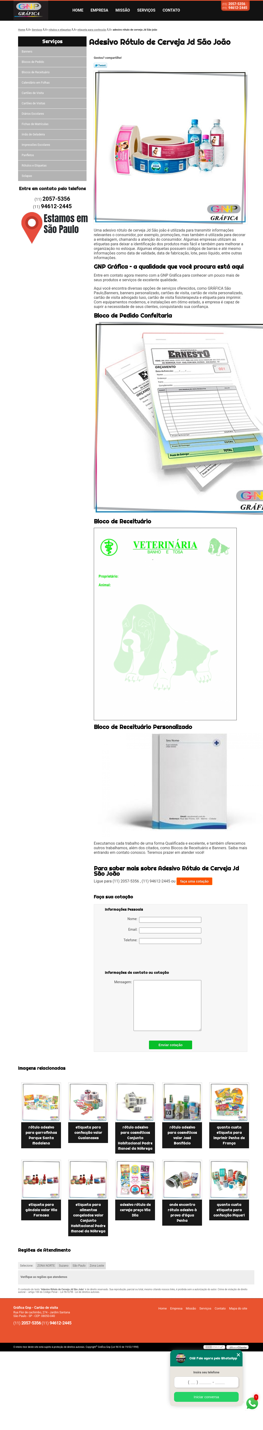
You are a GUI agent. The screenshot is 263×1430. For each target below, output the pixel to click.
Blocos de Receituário (36, 72)
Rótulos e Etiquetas (34, 165)
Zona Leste (97, 1265)
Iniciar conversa (206, 1397)
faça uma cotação (194, 881)
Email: (164, 930)
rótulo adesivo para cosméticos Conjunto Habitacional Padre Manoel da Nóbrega (135, 1138)
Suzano (63, 1265)
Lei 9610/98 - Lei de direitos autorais (79, 1292)
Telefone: (162, 941)
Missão (122, 10)
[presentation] (135, 958)
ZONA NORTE (46, 1265)
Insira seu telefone (206, 1372)
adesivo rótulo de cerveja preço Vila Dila (135, 1210)
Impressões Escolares (36, 145)
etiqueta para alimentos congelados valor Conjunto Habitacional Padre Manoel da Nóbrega (88, 1218)
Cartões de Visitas (33, 103)
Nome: (164, 920)
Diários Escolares (33, 113)
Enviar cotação (171, 1045)
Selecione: (26, 1265)
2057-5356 (237, 4)
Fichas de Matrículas (35, 124)
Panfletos (28, 155)
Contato (171, 10)
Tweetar (100, 65)
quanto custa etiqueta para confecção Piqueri (229, 1210)
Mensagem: (157, 1005)
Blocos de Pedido (33, 62)
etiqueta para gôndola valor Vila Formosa (41, 1210)
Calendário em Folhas (36, 82)
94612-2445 (238, 8)
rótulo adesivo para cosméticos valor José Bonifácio (182, 1135)
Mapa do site (238, 1308)
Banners (27, 51)
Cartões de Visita (33, 93)
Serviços (146, 10)
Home (78, 10)
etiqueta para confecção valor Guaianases (88, 1132)
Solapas (27, 176)
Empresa (99, 10)
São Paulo (79, 1265)
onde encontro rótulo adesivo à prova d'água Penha (182, 1213)
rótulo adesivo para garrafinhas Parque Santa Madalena (41, 1135)
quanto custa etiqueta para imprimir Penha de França (229, 1135)
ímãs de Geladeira (33, 134)
